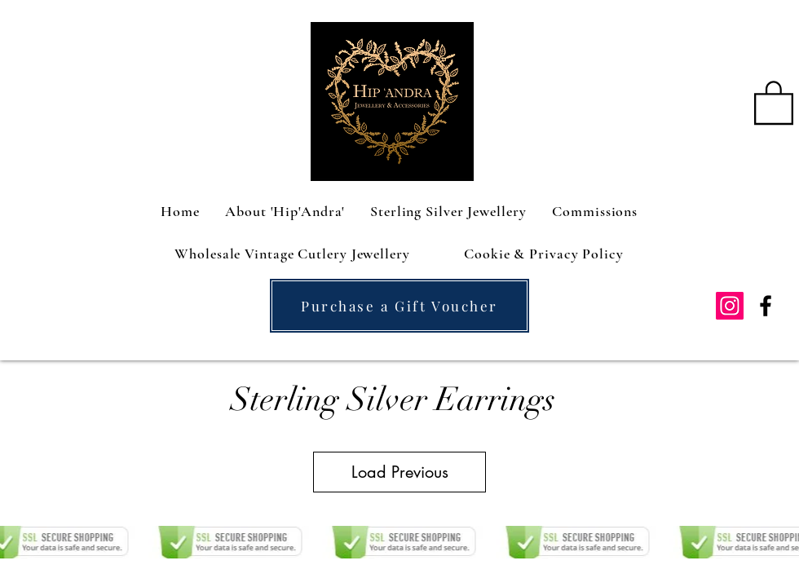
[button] (773, 101)
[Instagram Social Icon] (730, 306)
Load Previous (399, 472)
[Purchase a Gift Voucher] (399, 305)
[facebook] (765, 306)
